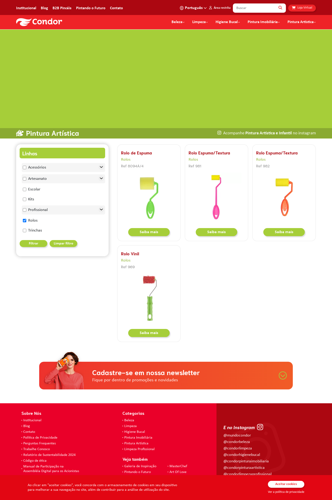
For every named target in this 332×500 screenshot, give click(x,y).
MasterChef (178, 453)
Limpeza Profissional (139, 435)
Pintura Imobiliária (263, 22)
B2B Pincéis (62, 8)
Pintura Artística (301, 22)
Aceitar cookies (286, 484)
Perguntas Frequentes (39, 430)
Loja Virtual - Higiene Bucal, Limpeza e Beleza (158, 465)
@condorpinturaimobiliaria (246, 448)
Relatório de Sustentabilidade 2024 (49, 441)
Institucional (26, 8)
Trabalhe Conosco (36, 435)
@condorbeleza (236, 428)
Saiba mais (149, 218)
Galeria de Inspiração (140, 453)
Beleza (177, 22)
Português (194, 8)
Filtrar (33, 230)
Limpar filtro (63, 230)
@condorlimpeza (237, 435)
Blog (44, 8)
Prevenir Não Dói (36, 463)
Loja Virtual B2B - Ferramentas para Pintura (157, 471)
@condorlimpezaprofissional (247, 461)
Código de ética (35, 447)
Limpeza (130, 412)
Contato (116, 8)
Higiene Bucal (227, 22)
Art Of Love (178, 458)
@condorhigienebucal (241, 441)
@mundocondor (237, 422)
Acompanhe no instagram (269, 119)
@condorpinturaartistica (244, 454)
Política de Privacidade (40, 424)
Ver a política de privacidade (286, 492)
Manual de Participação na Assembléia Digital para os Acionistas (51, 455)
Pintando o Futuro (90, 8)
